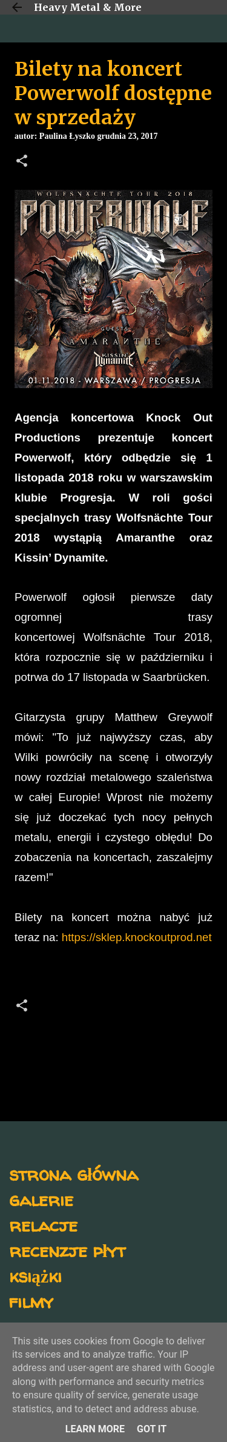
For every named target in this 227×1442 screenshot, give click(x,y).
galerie (41, 1199)
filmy (31, 1301)
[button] (22, 161)
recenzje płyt (67, 1250)
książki (35, 1275)
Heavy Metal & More (88, 7)
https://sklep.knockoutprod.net (137, 937)
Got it (151, 1429)
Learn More (95, 1429)
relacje (43, 1224)
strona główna (73, 1173)
